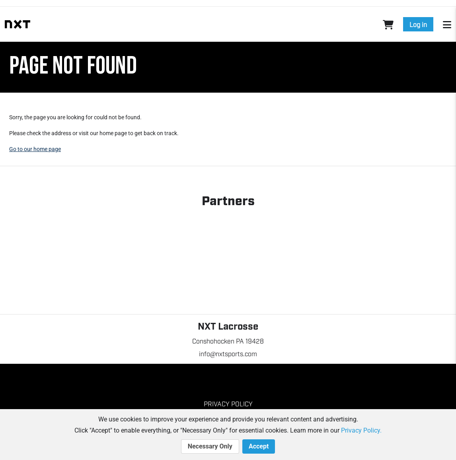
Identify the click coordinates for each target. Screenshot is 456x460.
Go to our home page (35, 149)
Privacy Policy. (361, 430)
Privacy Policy (228, 404)
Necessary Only (210, 446)
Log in (418, 24)
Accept (258, 446)
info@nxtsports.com (228, 353)
